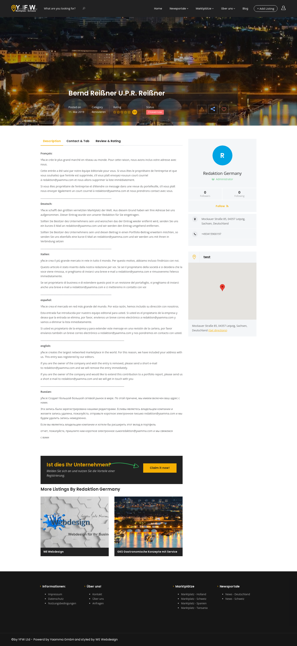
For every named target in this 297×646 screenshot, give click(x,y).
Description (53, 141)
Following (239, 194)
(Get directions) (217, 330)
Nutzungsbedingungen (62, 603)
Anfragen (98, 603)
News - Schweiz (234, 599)
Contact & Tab (79, 141)
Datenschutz (55, 599)
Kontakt (97, 594)
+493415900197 (211, 234)
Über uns (227, 8)
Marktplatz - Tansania (194, 608)
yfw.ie (44, 260)
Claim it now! (160, 467)
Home (158, 8)
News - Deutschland (237, 594)
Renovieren (99, 112)
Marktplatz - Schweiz (193, 599)
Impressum (55, 594)
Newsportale (178, 8)
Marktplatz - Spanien (193, 603)
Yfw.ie (44, 160)
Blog (245, 8)
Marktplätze (203, 8)
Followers (205, 194)
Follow (222, 206)
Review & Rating (110, 141)
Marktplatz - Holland (193, 594)
